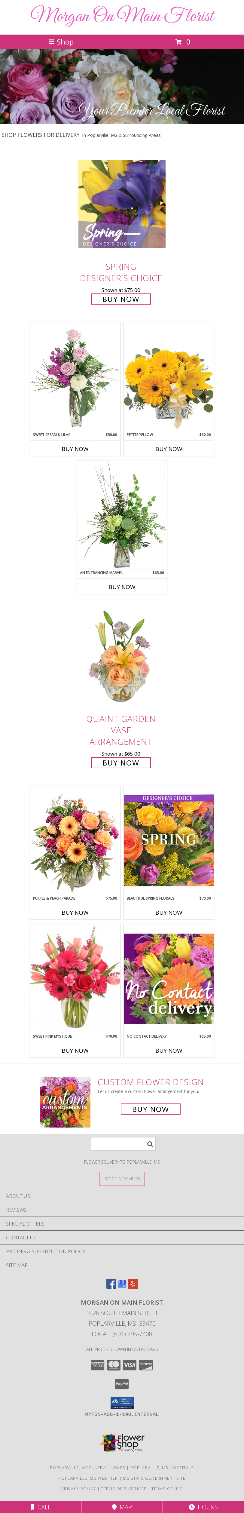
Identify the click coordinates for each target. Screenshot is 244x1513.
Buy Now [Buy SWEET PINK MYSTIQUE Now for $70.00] (75, 1050)
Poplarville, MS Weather (88, 1478)
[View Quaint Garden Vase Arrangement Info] (122, 656)
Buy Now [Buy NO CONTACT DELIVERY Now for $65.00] (168, 1050)
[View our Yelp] (133, 1286)
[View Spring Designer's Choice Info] (122, 204)
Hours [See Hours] (203, 1507)
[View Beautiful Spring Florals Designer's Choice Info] (169, 840)
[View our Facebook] (111, 1286)
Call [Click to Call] (41, 1507)
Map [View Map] (122, 1507)
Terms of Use (167, 1488)
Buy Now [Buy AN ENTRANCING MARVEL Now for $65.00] (122, 587)
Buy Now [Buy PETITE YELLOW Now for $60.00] (168, 449)
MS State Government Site (154, 1478)
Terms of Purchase (123, 1488)
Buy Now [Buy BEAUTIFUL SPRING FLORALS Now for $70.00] (168, 912)
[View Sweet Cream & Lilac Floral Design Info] (75, 377)
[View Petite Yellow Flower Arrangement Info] (169, 376)
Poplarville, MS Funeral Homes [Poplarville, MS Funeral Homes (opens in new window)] (87, 1467)
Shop (61, 42)
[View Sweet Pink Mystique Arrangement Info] (75, 978)
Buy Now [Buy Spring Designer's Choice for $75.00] (120, 299)
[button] (122, 1403)
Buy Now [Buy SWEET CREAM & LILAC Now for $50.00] (75, 449)
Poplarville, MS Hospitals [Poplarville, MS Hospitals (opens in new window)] (162, 1467)
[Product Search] (123, 1144)
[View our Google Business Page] (122, 1286)
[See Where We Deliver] (122, 1178)
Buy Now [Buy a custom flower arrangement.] (150, 1109)
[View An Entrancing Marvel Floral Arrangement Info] (122, 515)
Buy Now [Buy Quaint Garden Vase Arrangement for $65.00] (120, 763)
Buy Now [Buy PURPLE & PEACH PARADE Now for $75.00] (75, 912)
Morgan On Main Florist (122, 17)
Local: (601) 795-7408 (122, 1334)
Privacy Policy (78, 1488)
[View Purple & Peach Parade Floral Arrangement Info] (75, 840)
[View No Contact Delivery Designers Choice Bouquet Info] (169, 978)
